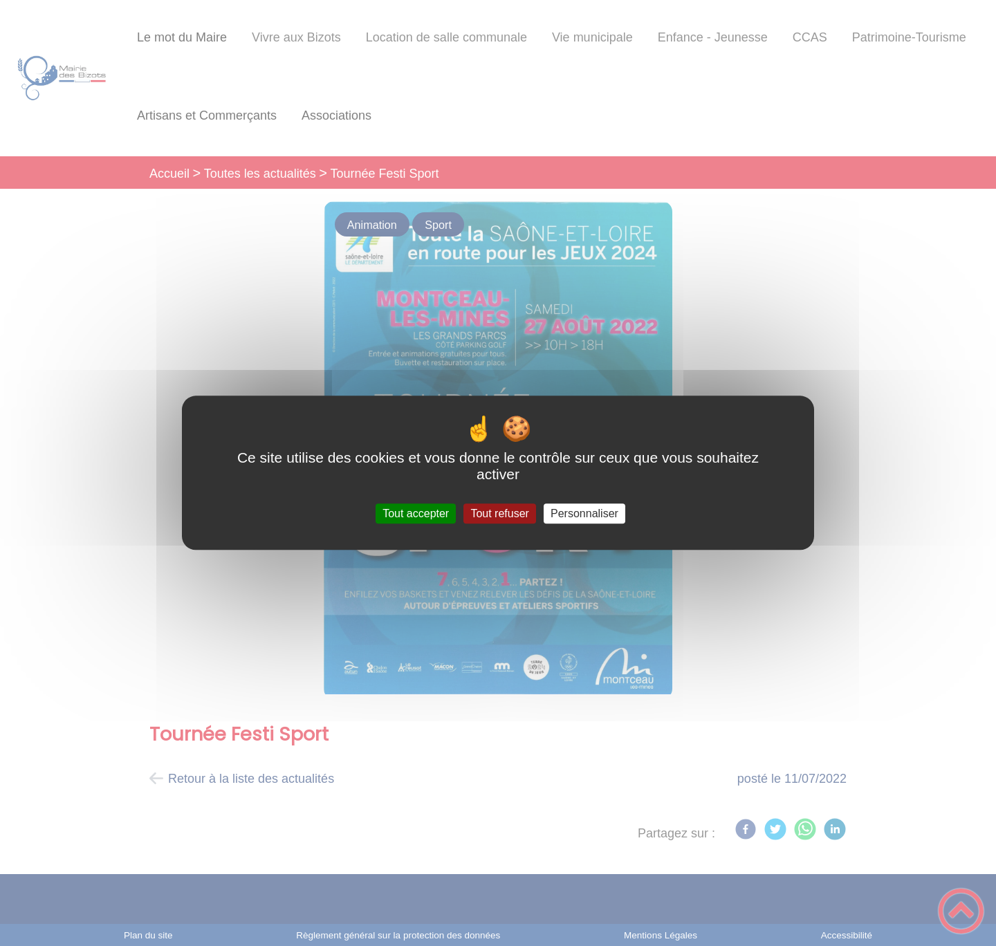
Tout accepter (415, 513)
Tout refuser (499, 513)
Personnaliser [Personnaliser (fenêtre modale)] (584, 513)
